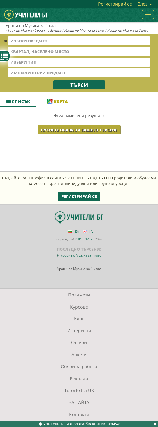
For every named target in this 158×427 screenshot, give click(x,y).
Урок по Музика (20, 30)
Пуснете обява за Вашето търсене (79, 129)
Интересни (79, 331)
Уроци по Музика (48, 30)
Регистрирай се (115, 4)
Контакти (79, 414)
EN (88, 231)
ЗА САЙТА (79, 402)
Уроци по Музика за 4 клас (81, 255)
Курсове (79, 307)
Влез (145, 4)
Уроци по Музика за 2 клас (127, 30)
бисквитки (95, 423)
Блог (79, 318)
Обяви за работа (79, 367)
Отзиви (79, 343)
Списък (18, 101)
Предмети (79, 295)
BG (73, 231)
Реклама (79, 379)
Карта (57, 101)
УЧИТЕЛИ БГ (84, 239)
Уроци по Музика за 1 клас (84, 30)
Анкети (79, 355)
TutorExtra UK (79, 390)
